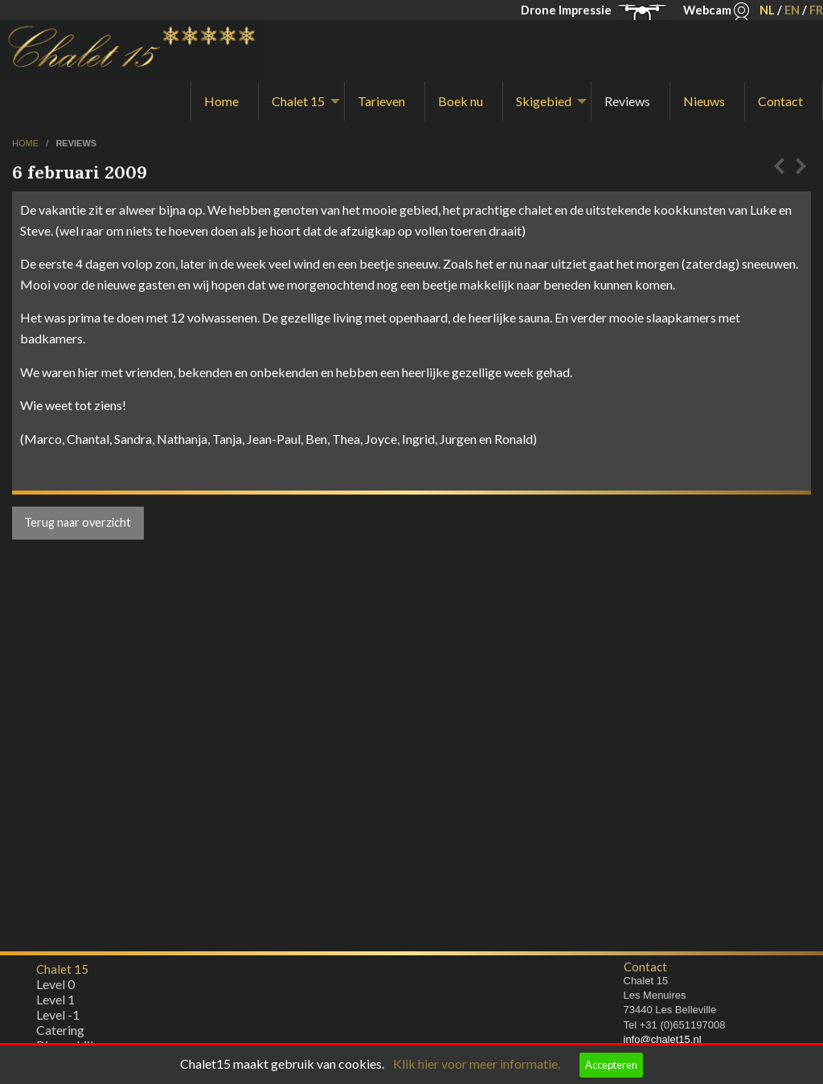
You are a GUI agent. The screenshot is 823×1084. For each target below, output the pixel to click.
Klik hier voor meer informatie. (476, 1063)
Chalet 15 (298, 101)
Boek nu (460, 101)
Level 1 (55, 1003)
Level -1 (58, 1018)
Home (221, 101)
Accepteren (611, 1064)
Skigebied (543, 101)
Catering (60, 1033)
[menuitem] (224, 101)
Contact (780, 101)
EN (792, 10)
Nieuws (704, 101)
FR (816, 10)
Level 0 (55, 988)
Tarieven (381, 101)
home (26, 143)
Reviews (627, 101)
